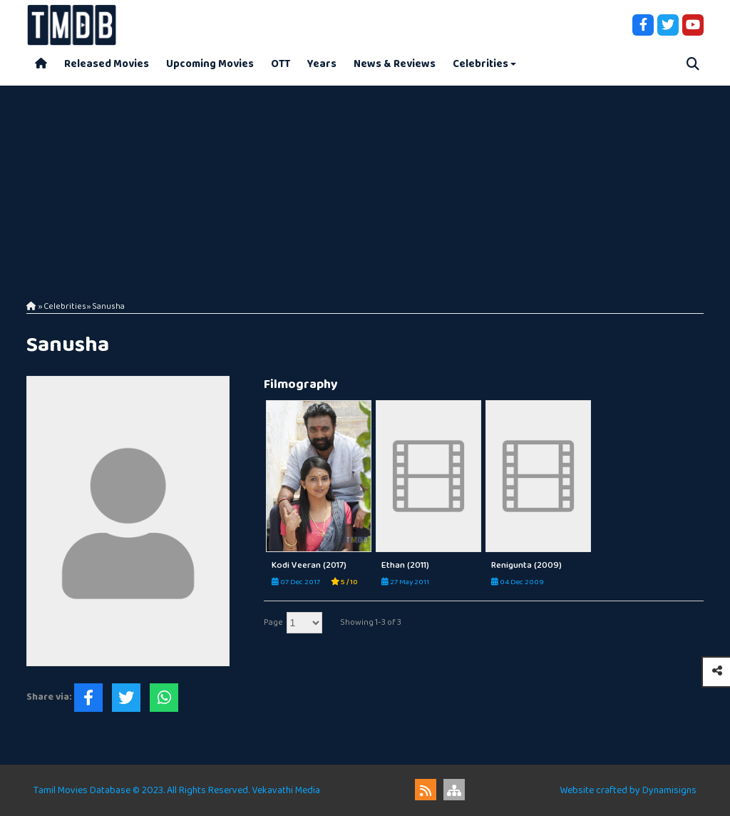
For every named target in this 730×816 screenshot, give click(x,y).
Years (321, 64)
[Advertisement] (365, 185)
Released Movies (106, 64)
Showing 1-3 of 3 (370, 622)
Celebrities (480, 64)
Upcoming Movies (210, 64)
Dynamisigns (669, 790)
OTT (280, 64)
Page (273, 622)
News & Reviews (395, 64)
